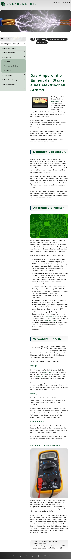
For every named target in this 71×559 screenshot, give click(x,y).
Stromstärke (6, 57)
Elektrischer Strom (9, 52)
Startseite (56, 3)
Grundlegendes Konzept (10, 44)
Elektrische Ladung (9, 48)
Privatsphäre (53, 556)
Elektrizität (5, 39)
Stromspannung (7, 75)
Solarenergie (16, 4)
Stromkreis (39, 376)
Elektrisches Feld (8, 84)
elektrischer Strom (52, 316)
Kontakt (43, 556)
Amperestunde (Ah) (11, 66)
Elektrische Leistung (9, 80)
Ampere (7, 61)
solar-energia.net (30, 556)
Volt (35, 370)
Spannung (48, 372)
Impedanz (5, 89)
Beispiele (7, 70)
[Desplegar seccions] (24, 44)
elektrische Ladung (50, 320)
